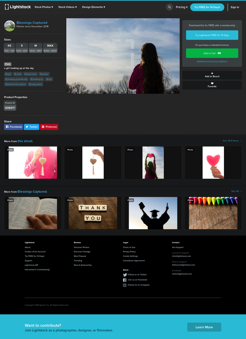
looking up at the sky (16, 79)
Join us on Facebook (137, 278)
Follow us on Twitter (137, 273)
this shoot (24, 141)
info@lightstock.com (181, 254)
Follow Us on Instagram (139, 283)
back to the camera (15, 84)
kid (49, 79)
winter (44, 74)
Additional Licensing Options (212, 61)
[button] (44, 7)
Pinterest (49, 127)
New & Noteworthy (83, 263)
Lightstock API (31, 263)
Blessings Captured (32, 22)
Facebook (14, 127)
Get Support (177, 245)
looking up (37, 79)
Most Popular (80, 254)
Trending (78, 259)
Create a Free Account (35, 250)
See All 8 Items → (232, 140)
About (27, 245)
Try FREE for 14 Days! (207, 7)
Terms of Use (129, 245)
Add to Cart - (212, 53)
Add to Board (212, 75)
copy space (35, 84)
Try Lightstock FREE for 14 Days (212, 35)
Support (28, 259)
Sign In (235, 7)
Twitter (31, 127)
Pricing (181, 7)
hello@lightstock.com (182, 272)
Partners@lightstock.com (183, 263)
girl (8, 74)
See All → (236, 190)
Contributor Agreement (134, 259)
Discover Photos (81, 245)
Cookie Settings (130, 254)
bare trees (31, 74)
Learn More (204, 325)
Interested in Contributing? (37, 268)
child (17, 74)
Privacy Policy (129, 250)
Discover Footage (82, 250)
